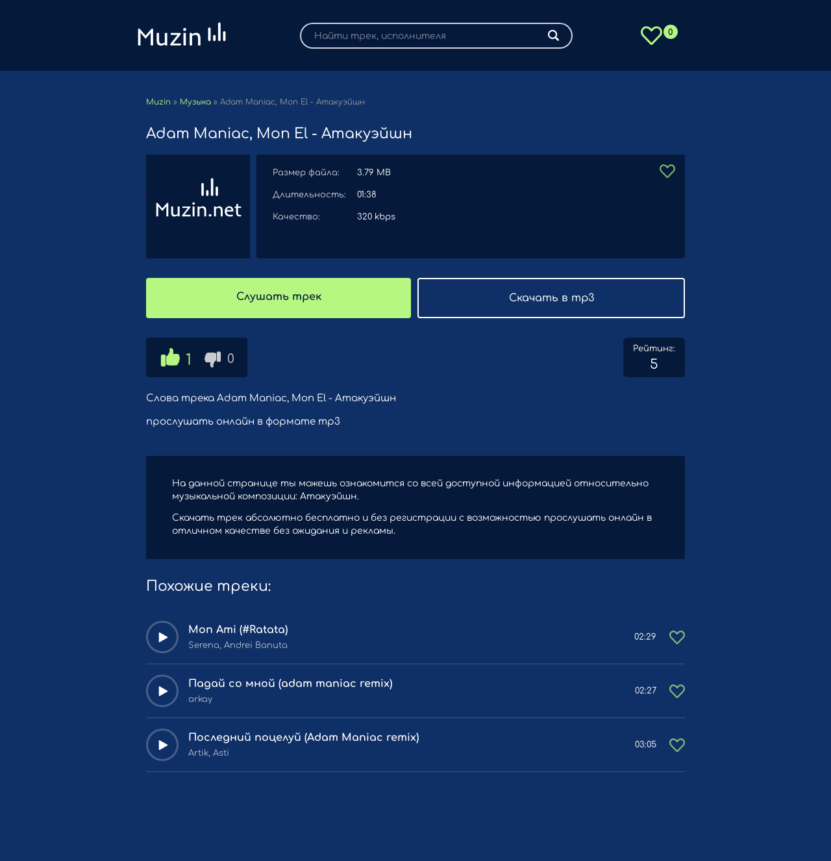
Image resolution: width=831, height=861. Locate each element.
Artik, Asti (208, 753)
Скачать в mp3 (551, 298)
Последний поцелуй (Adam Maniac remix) (303, 737)
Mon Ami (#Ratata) (238, 630)
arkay (200, 699)
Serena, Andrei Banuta (238, 645)
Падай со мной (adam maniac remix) (290, 684)
